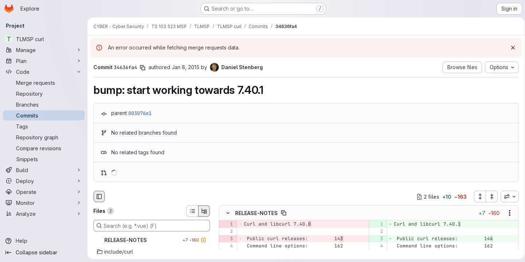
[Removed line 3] (227, 239)
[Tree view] (204, 211)
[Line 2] (227, 231)
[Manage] (44, 50)
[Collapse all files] (489, 196)
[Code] (44, 72)
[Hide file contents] (227, 213)
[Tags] (44, 126)
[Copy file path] (283, 213)
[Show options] (507, 213)
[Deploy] (44, 181)
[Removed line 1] (227, 224)
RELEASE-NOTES (256, 213)
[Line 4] (227, 246)
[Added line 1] (376, 224)
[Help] (44, 241)
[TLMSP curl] (44, 39)
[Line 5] (227, 253)
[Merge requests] (44, 83)
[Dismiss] (510, 47)
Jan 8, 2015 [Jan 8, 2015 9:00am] (185, 67)
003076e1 (140, 113)
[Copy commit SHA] (142, 67)
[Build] (44, 170)
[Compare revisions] (44, 148)
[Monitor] (44, 203)
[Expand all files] (477, 196)
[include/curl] (151, 252)
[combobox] (507, 196)
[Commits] (44, 115)
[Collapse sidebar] (44, 252)
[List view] (192, 211)
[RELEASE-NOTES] (151, 240)
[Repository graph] (44, 137)
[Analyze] (44, 214)
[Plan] (44, 61)
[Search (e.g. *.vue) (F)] (151, 225)
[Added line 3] (376, 239)
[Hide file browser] (99, 196)
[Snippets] (44, 159)
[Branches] (44, 104)
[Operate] (44, 192)
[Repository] (44, 93)
